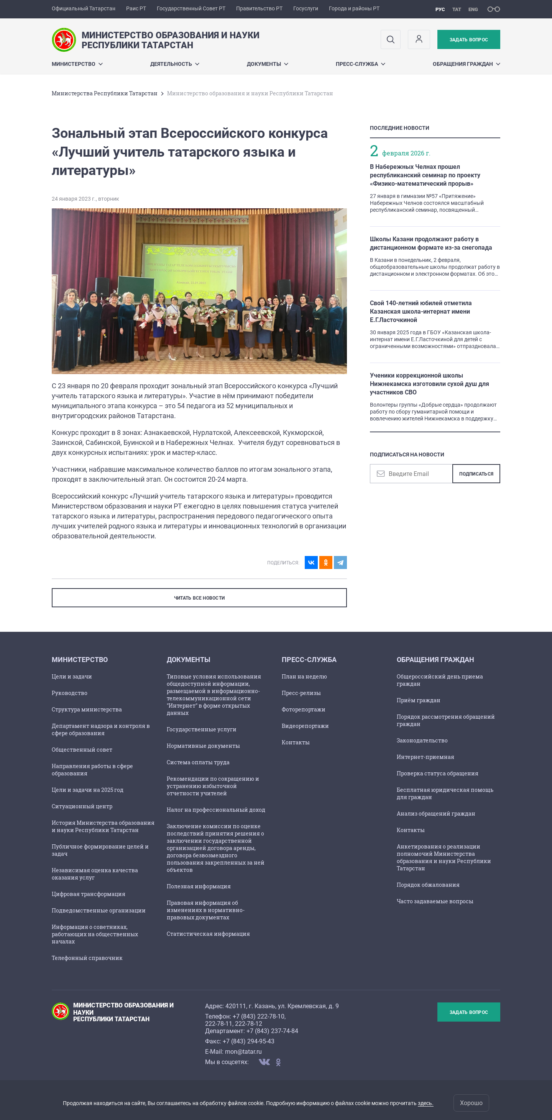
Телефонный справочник (87, 957)
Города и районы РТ (354, 8)
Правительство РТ (259, 8)
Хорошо (471, 1103)
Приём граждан (418, 700)
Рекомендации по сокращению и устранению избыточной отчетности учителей (213, 786)
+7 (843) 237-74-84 (272, 1031)
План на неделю (304, 676)
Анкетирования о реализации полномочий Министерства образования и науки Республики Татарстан (444, 857)
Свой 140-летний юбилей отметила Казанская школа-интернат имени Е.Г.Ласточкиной (421, 311)
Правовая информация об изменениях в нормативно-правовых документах (206, 910)
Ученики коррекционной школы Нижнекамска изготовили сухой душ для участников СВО (429, 384)
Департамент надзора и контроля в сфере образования (101, 729)
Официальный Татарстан (83, 8)
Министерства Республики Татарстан (105, 93)
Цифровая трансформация (88, 894)
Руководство (69, 693)
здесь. (426, 1103)
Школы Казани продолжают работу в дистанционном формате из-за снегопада (431, 243)
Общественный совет (82, 749)
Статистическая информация (208, 933)
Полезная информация (199, 886)
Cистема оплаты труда (198, 762)
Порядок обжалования (428, 884)
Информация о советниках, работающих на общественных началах (95, 934)
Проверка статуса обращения (437, 773)
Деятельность (174, 64)
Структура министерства (87, 709)
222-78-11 (218, 1023)
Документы (267, 64)
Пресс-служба (360, 64)
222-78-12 (248, 1023)
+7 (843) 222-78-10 (258, 1016)
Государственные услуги (202, 729)
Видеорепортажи (305, 725)
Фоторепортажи (303, 709)
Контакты (296, 742)
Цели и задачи (72, 676)
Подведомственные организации (99, 910)
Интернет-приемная (425, 756)
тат (456, 9)
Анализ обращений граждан (436, 813)
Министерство (77, 64)
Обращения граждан (466, 64)
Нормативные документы (203, 745)
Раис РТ (136, 8)
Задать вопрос (469, 40)
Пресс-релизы (301, 693)
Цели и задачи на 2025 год (87, 789)
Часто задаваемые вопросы (435, 901)
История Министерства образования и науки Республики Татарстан (103, 826)
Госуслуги (305, 8)
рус (440, 9)
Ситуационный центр (82, 806)
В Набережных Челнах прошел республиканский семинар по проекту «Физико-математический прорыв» (425, 175)
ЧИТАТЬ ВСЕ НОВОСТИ (199, 598)
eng (473, 9)
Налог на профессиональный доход (216, 809)
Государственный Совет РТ (191, 8)
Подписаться (476, 474)
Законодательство (422, 740)
